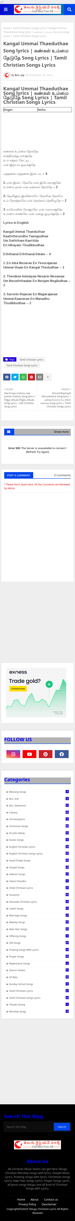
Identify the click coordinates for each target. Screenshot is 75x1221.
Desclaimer (49, 1204)
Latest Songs (39, 908)
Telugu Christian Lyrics (43, 1209)
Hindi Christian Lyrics (39, 888)
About (35, 1199)
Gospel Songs (39, 867)
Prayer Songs (39, 956)
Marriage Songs (39, 915)
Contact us (51, 1199)
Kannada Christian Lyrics (39, 901)
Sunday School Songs (39, 984)
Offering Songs (39, 936)
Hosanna (39, 895)
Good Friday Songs (39, 860)
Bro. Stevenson (39, 805)
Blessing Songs (39, 792)
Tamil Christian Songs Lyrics (29, 28)
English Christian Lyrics (39, 847)
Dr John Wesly (39, 833)
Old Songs (39, 943)
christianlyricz (39, 819)
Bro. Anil (39, 799)
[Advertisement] (37, 624)
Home (7, 28)
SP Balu (39, 977)
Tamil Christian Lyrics (31, 359)
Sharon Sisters (39, 970)
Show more (61, 432)
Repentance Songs (39, 963)
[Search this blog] (29, 1127)
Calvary (39, 812)
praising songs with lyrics (39, 950)
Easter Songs (39, 840)
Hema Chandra (39, 881)
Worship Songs (39, 1011)
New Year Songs (39, 929)
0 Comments (62, 475)
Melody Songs (39, 922)
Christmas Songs (39, 826)
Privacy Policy (27, 1204)
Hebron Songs (39, 874)
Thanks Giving (39, 1004)
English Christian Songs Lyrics (39, 853)
